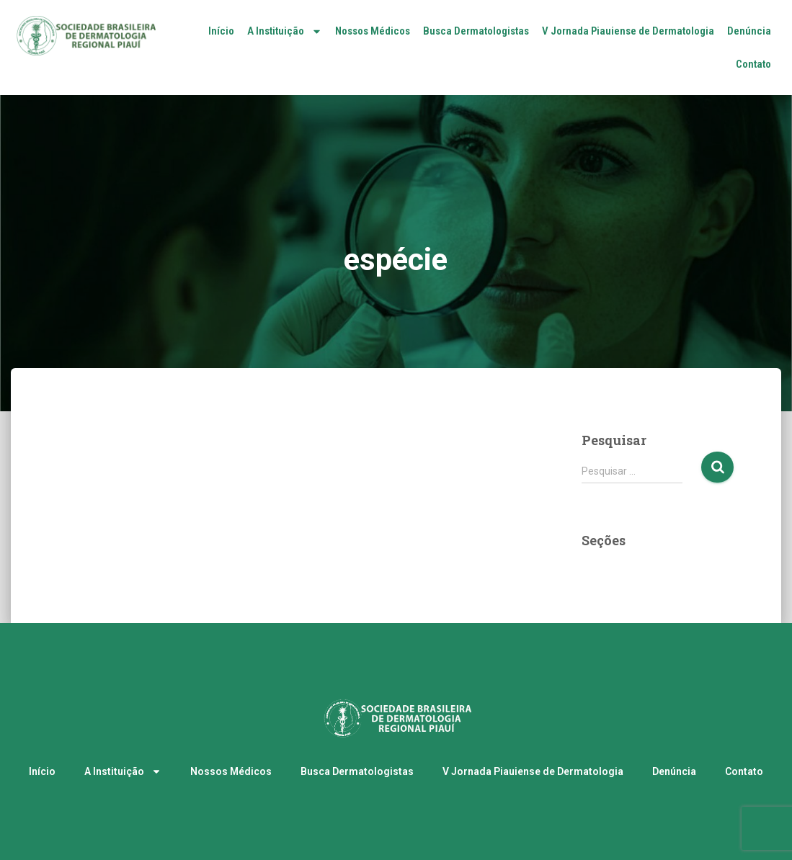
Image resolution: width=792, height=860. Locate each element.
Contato (753, 64)
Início (221, 30)
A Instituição (284, 31)
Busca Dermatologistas (476, 30)
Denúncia (749, 30)
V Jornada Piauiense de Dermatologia (628, 30)
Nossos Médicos (372, 30)
